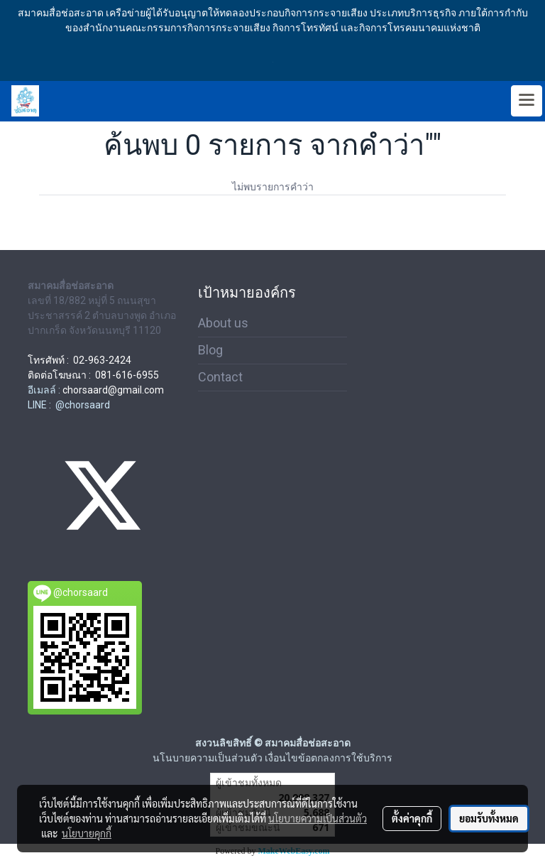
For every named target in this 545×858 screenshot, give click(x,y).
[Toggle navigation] (526, 100)
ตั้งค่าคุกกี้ (412, 818)
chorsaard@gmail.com (113, 390)
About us (223, 322)
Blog (210, 349)
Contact (220, 376)
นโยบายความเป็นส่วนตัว (317, 818)
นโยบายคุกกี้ (86, 833)
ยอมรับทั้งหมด (489, 818)
